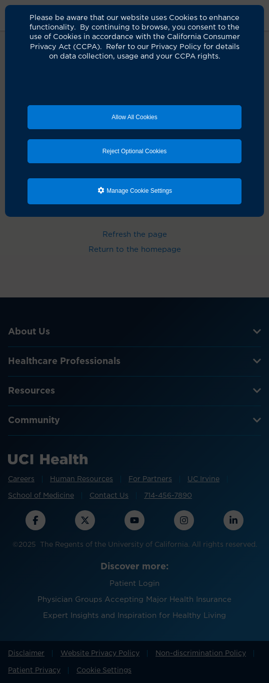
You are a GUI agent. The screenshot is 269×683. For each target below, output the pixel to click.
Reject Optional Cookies (134, 151)
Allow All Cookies (134, 117)
